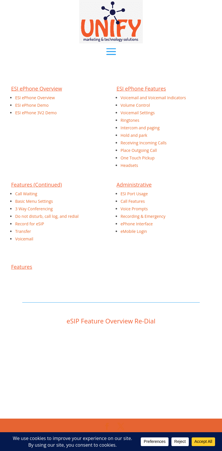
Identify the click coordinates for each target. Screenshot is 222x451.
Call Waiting (26, 193)
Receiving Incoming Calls (143, 143)
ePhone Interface (137, 224)
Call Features (133, 201)
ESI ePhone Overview (35, 97)
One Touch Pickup (138, 158)
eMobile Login (134, 231)
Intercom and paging (140, 127)
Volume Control (135, 105)
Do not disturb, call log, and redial (46, 216)
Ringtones (130, 120)
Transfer (23, 231)
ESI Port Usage (134, 193)
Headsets (129, 165)
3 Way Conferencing (34, 208)
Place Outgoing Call (139, 150)
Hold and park (134, 135)
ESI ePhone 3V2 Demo (36, 112)
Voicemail (24, 239)
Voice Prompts (134, 208)
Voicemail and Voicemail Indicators (153, 97)
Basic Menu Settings (34, 201)
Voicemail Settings (138, 112)
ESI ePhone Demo (32, 105)
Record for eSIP (29, 224)
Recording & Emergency (143, 216)
